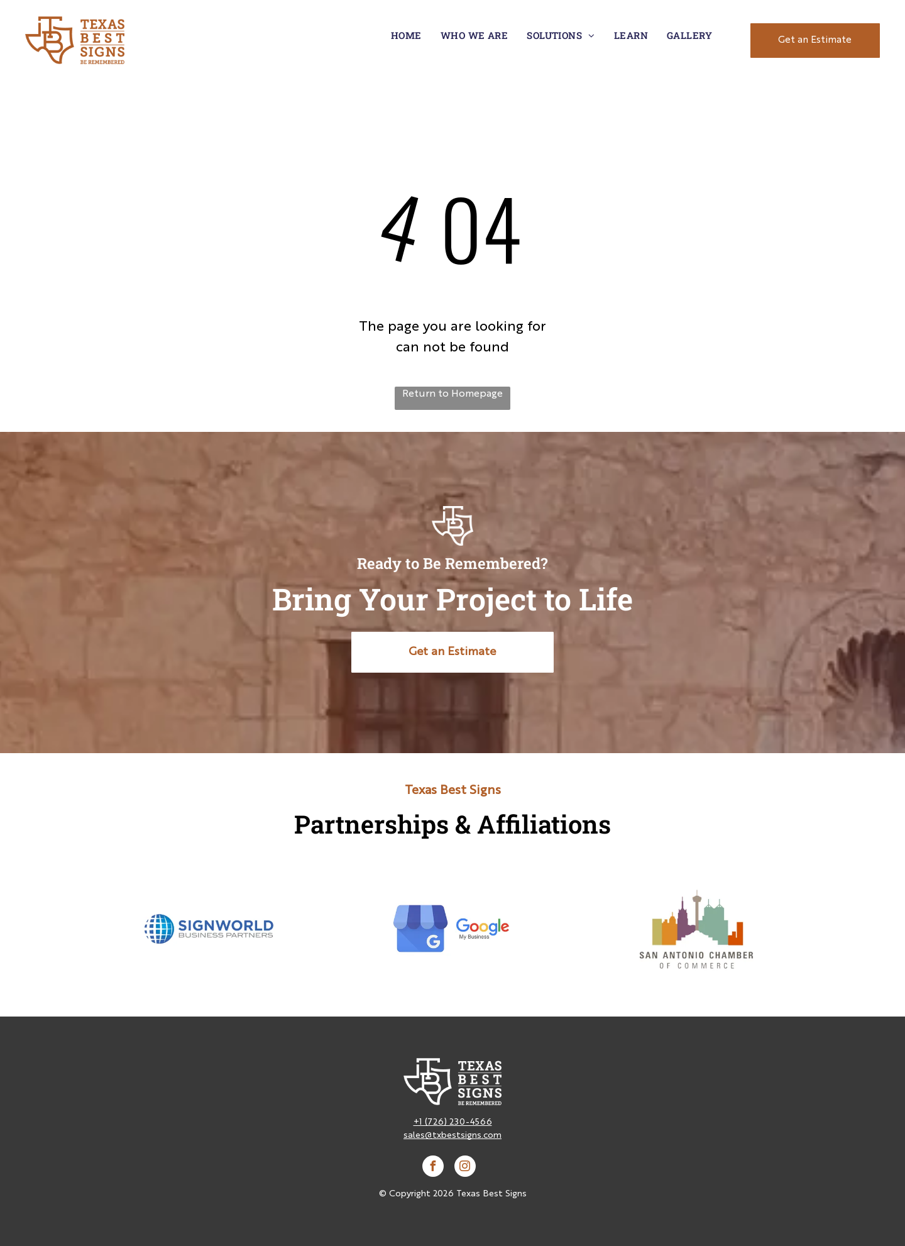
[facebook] (433, 1167)
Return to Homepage (452, 394)
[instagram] (465, 1167)
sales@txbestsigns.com (452, 1135)
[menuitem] (406, 35)
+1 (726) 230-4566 (453, 1122)
